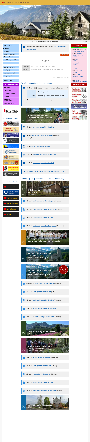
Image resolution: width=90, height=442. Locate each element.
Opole (76, 59)
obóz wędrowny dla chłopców (42, 292)
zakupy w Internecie (9, 93)
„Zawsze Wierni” (8, 57)
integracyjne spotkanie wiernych (40, 146)
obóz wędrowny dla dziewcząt (42, 366)
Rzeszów (77, 63)
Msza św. (75, 60)
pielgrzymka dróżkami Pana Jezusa (41, 135)
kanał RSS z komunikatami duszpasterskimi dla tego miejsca (45, 171)
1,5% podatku (7, 90)
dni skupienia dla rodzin (78, 51)
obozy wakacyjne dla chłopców (44, 283)
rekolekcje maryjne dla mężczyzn (43, 201)
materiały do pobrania (10, 54)
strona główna (8, 45)
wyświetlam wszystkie (79, 47)
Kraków (77, 80)
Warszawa (80, 53)
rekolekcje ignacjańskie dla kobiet (43, 127)
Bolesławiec (78, 71)
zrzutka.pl (6, 96)
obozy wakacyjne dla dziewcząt (44, 317)
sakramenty (7, 51)
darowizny (7, 87)
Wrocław (77, 67)
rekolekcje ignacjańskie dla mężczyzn (44, 154)
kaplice (7, 48)
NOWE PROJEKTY (9, 103)
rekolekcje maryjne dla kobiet (42, 357)
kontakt (6, 63)
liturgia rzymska (8, 76)
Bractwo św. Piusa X (9, 67)
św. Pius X (7, 70)
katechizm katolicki (9, 73)
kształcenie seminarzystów (8, 99)
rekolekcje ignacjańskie (10, 60)
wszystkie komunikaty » (79, 84)
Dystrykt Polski (8, 80)
